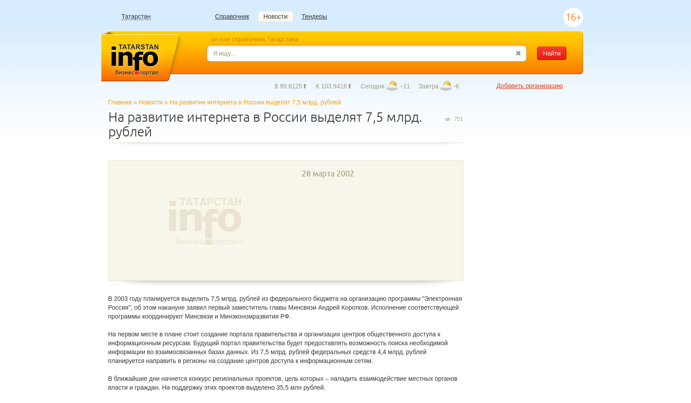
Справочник (232, 16)
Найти (552, 53)
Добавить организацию (529, 85)
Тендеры (314, 16)
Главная (120, 102)
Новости (276, 16)
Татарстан (136, 16)
